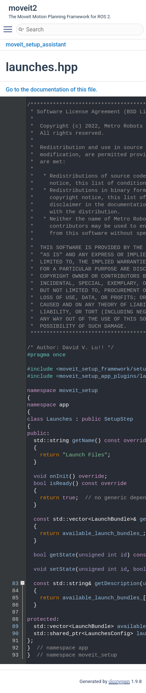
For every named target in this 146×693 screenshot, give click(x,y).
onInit (59, 477)
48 (10, 419)
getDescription (117, 584)
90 (10, 634)
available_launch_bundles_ (102, 534)
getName (83, 441)
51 (10, 441)
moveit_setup (78, 391)
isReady (61, 484)
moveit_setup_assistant (36, 44)
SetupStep (118, 419)
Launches (59, 419)
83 (10, 584)
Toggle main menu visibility (10, 26)
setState (62, 569)
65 (10, 519)
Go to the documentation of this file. (51, 89)
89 (10, 627)
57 (10, 484)
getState (62, 555)
